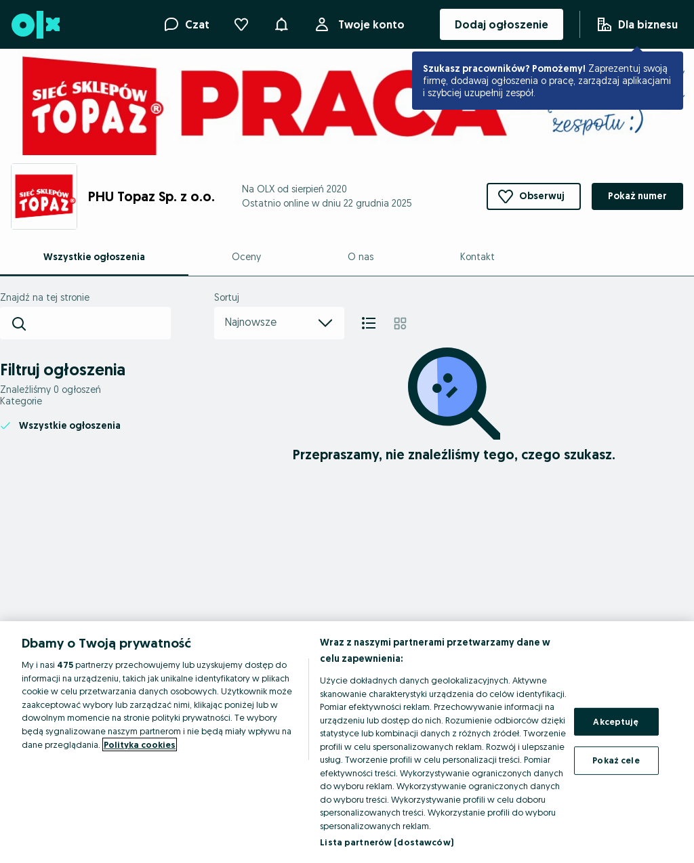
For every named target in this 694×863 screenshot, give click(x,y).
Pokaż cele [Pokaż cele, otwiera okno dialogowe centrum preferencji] (615, 760)
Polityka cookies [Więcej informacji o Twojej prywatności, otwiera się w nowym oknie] (140, 744)
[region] (347, 742)
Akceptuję (615, 721)
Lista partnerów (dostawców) (386, 842)
